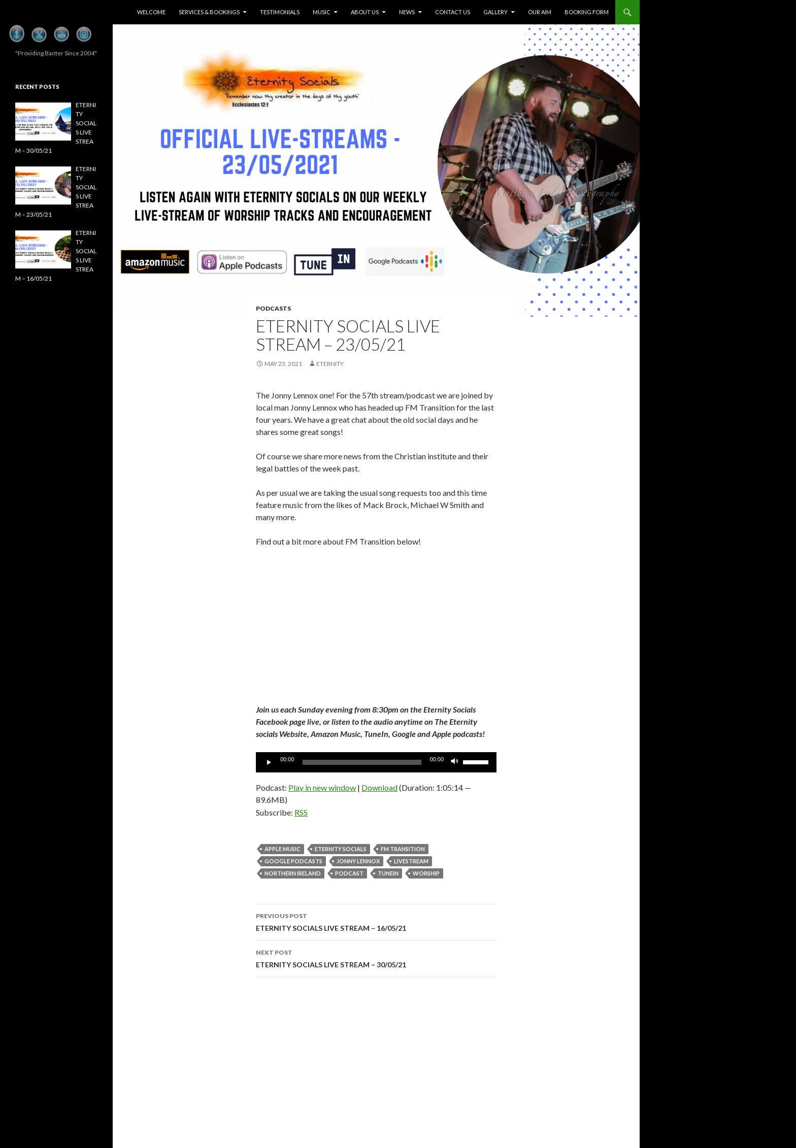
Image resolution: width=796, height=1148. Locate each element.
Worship (426, 873)
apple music (282, 849)
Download (379, 787)
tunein (388, 873)
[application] (376, 762)
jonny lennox (358, 861)
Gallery (495, 12)
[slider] (362, 762)
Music (321, 12)
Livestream (411, 861)
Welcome (151, 12)
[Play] (269, 762)
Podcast (349, 873)
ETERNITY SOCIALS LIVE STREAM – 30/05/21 (376, 958)
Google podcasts (293, 861)
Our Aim (539, 12)
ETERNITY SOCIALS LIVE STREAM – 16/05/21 (376, 921)
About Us (365, 12)
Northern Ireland (292, 873)
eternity (330, 363)
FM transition (403, 849)
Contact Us (452, 12)
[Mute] (455, 762)
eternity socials (341, 849)
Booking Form (587, 12)
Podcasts (273, 308)
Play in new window (322, 787)
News (407, 12)
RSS (301, 812)
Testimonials (280, 12)
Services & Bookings (209, 12)
